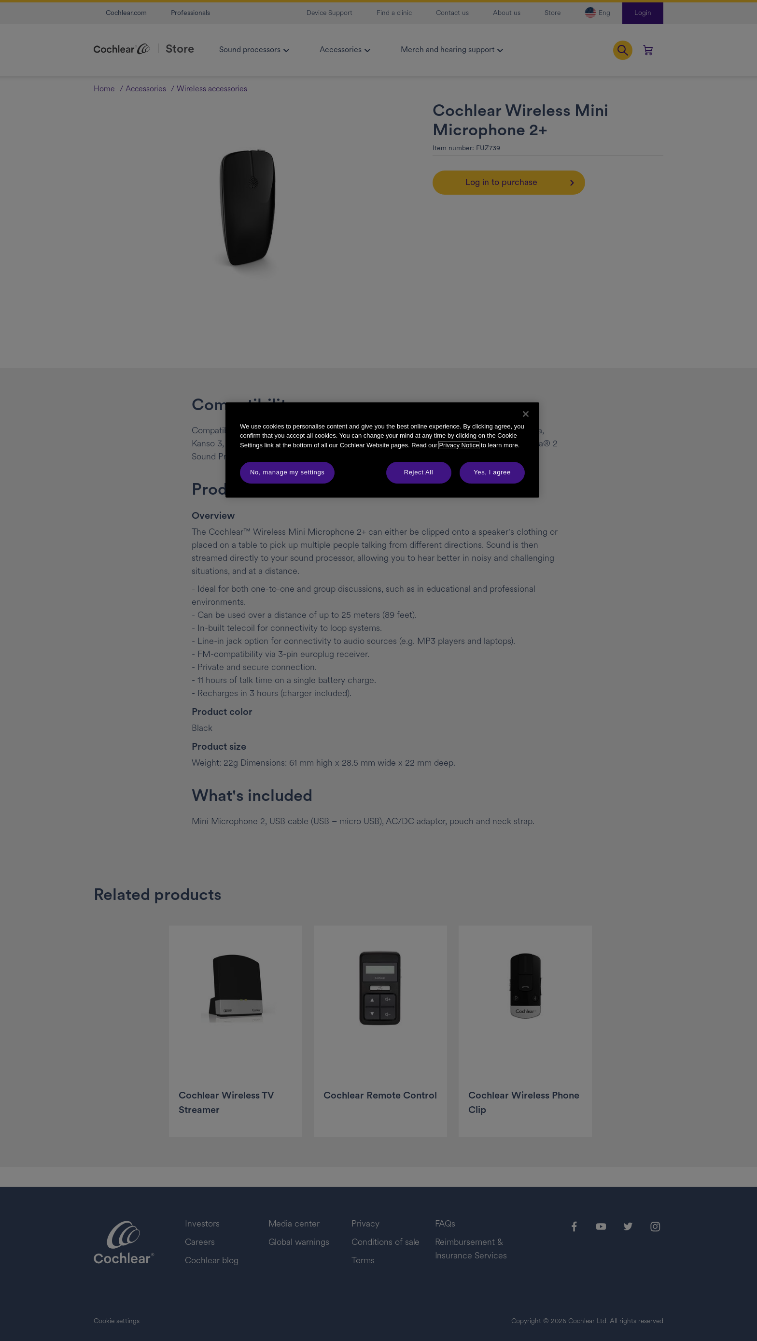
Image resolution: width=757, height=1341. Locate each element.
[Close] (525, 414)
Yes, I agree (492, 472)
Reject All (419, 472)
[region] (382, 450)
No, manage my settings (287, 472)
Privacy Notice (459, 445)
